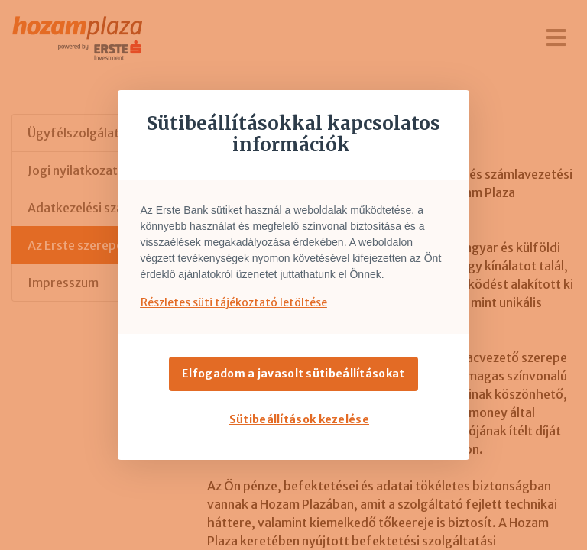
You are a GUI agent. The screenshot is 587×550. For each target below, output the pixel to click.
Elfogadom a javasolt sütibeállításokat (293, 373)
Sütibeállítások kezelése (299, 419)
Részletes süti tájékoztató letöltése (234, 302)
